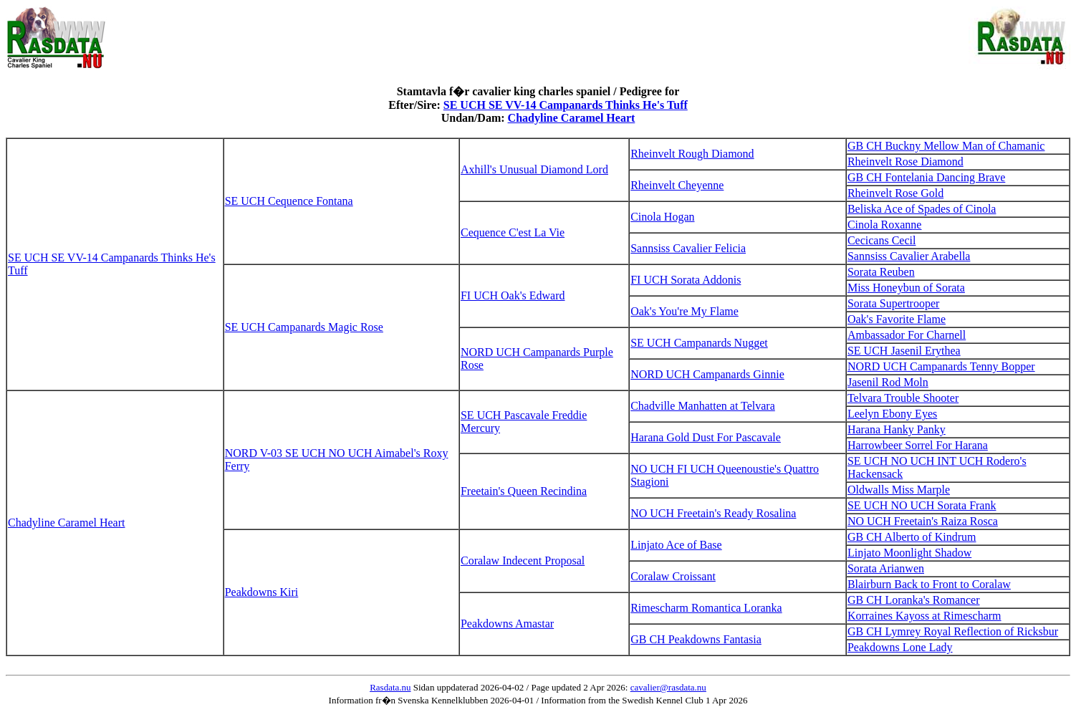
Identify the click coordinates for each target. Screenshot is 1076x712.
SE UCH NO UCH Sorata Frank (921, 505)
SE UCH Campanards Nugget (699, 343)
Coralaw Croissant (673, 576)
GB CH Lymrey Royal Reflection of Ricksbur (952, 631)
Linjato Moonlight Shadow (909, 553)
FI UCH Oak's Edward (513, 295)
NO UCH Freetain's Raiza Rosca (922, 521)
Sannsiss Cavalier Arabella (909, 256)
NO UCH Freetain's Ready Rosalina (713, 513)
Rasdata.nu (390, 687)
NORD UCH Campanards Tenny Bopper (941, 366)
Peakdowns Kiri (262, 592)
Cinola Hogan (662, 217)
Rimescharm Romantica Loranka (706, 608)
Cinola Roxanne (884, 224)
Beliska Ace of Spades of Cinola (921, 209)
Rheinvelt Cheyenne (677, 185)
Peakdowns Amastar (507, 623)
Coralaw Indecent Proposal (523, 560)
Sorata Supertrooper (893, 303)
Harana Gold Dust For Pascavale (705, 437)
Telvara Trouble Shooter (903, 398)
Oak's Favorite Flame (896, 319)
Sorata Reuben (881, 272)
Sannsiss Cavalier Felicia (688, 248)
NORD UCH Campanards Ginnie (707, 374)
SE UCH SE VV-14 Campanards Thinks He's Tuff (565, 105)
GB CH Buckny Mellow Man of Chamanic (946, 146)
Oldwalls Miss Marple (898, 490)
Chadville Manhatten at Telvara (702, 406)
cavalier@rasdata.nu (668, 687)
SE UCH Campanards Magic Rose (304, 327)
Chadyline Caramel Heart (571, 118)
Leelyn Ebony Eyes (892, 414)
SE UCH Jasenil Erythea (904, 351)
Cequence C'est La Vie (513, 232)
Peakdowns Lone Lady (900, 647)
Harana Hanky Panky (896, 429)
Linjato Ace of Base (676, 545)
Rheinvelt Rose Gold (895, 193)
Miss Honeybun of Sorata (906, 288)
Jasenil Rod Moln (887, 382)
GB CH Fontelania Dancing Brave (926, 177)
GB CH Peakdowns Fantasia (696, 639)
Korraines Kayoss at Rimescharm (924, 616)
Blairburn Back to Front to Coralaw (929, 584)
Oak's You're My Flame (684, 311)
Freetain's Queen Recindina (524, 491)
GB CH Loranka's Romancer (913, 600)
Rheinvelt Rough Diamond (692, 154)
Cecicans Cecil (881, 240)
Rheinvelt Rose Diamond (905, 161)
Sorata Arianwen (885, 568)
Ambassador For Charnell (906, 335)
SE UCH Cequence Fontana (289, 201)
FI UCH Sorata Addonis (685, 280)
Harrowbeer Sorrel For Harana (917, 445)
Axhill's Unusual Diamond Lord (534, 169)
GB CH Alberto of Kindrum (911, 537)
